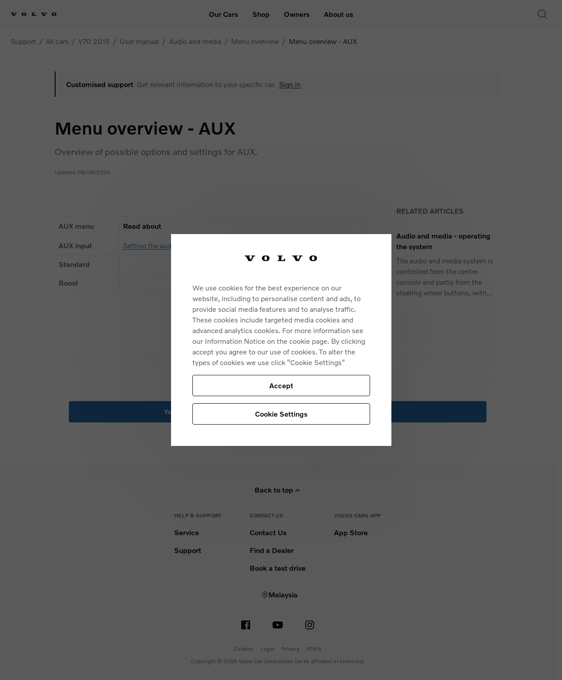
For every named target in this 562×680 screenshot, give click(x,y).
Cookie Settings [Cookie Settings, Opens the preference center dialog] (281, 414)
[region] (281, 340)
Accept (281, 385)
